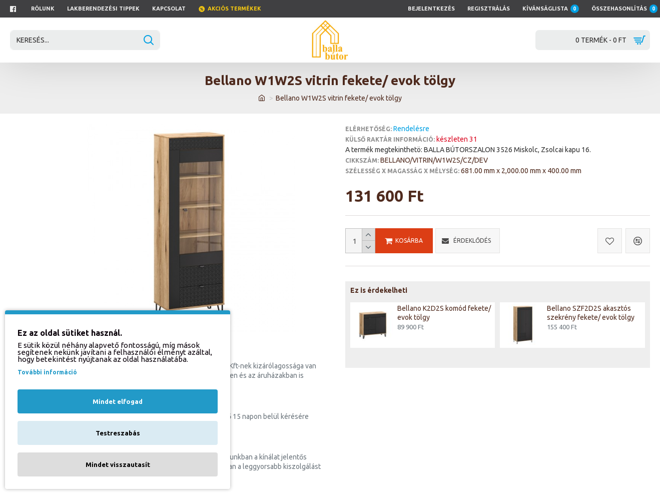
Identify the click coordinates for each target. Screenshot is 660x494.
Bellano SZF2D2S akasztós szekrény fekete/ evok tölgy (590, 312)
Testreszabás (118, 432)
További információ (47, 372)
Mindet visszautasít (118, 464)
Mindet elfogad (118, 401)
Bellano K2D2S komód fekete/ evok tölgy (444, 312)
